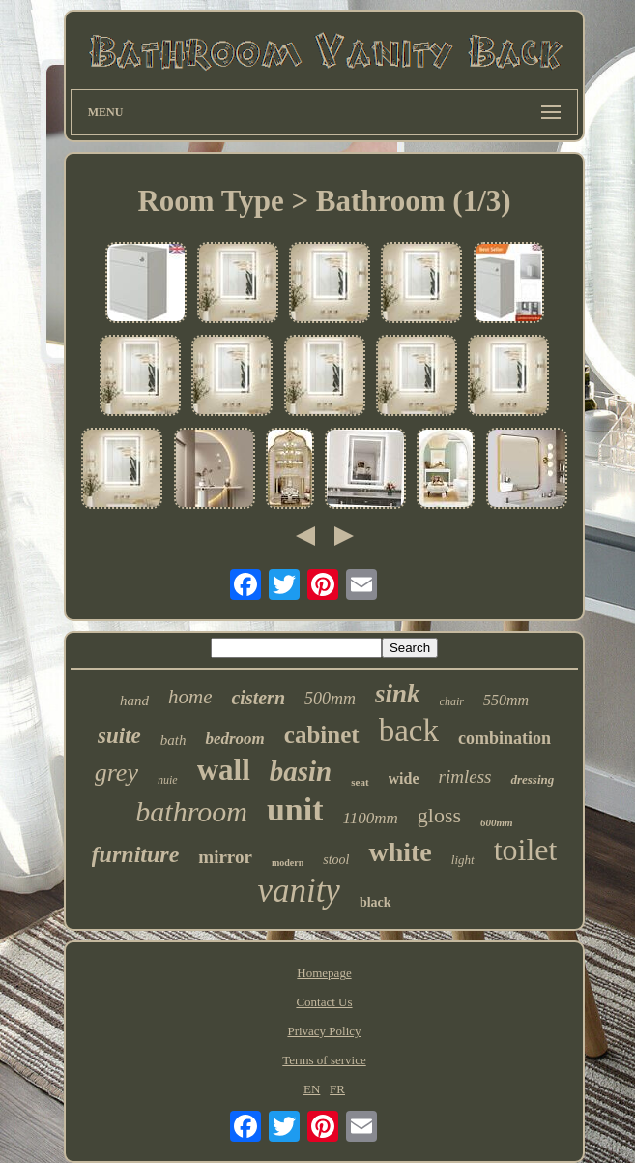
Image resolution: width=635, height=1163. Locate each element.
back (409, 730)
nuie (168, 780)
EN (311, 1089)
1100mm (369, 818)
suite (119, 736)
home (190, 696)
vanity (298, 891)
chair (452, 701)
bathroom (191, 811)
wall (223, 770)
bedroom (234, 739)
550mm (506, 700)
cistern (258, 697)
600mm (496, 822)
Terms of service (323, 1060)
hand (134, 700)
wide (404, 778)
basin (301, 771)
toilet (526, 849)
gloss (439, 815)
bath (173, 740)
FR (337, 1089)
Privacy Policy (324, 1031)
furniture (136, 854)
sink (397, 693)
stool (336, 859)
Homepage (324, 973)
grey (116, 773)
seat (359, 782)
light (463, 859)
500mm (330, 698)
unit (295, 809)
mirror (225, 857)
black (375, 902)
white (399, 852)
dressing (532, 779)
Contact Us (324, 1002)
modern (287, 862)
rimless (465, 776)
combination (504, 738)
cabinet (322, 735)
